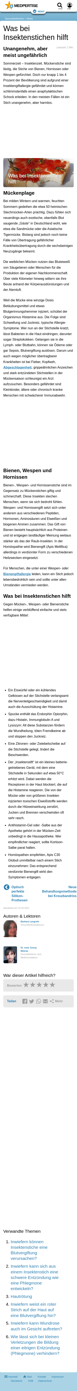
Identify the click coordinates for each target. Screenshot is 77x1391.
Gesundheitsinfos (14, 18)
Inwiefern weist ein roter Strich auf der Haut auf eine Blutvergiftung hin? (33, 1310)
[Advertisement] (38, 130)
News (30, 18)
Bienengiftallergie (17, 574)
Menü (39, 11)
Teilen (11, 1001)
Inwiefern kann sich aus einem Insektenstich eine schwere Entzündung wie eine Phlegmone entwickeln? (35, 1277)
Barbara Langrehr (30, 921)
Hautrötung (21, 1296)
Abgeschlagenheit (17, 367)
